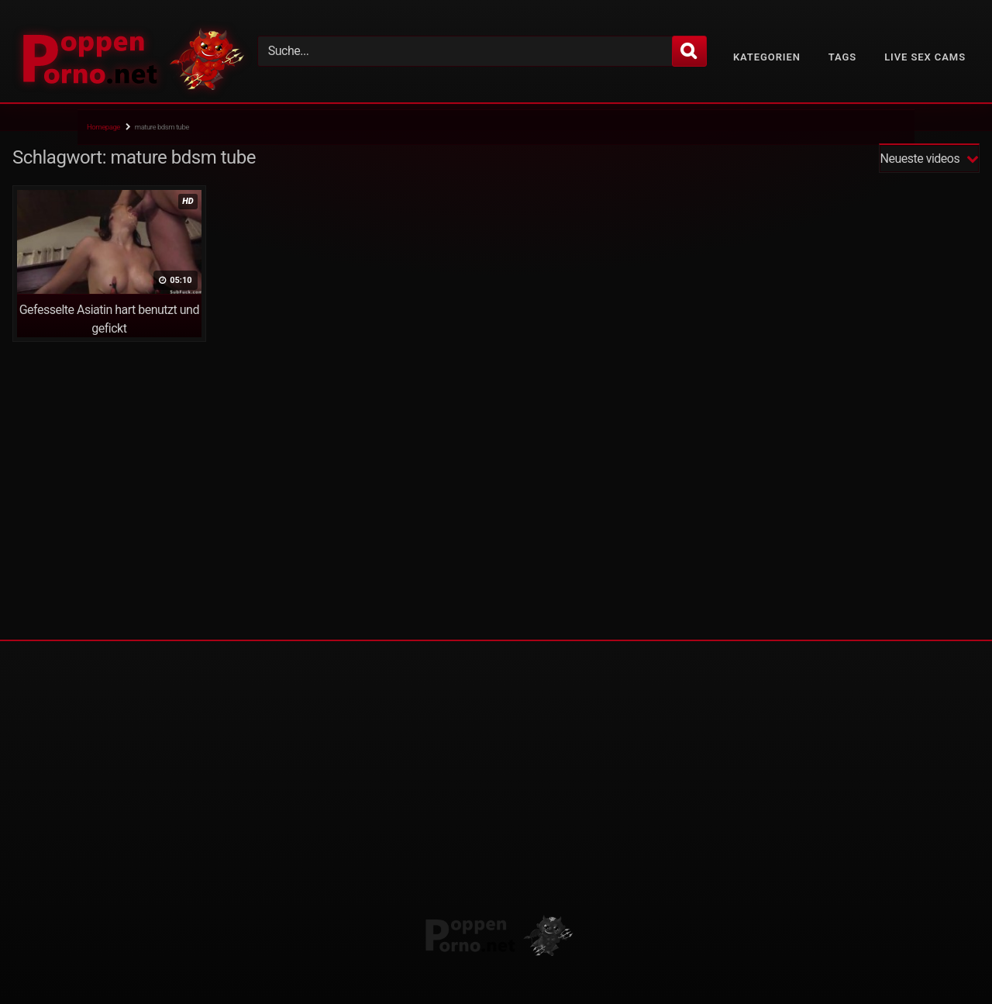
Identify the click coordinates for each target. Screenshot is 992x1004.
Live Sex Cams (925, 57)
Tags (842, 57)
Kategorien (767, 57)
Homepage (103, 126)
